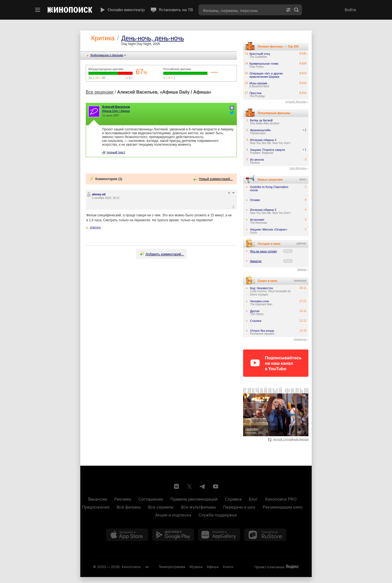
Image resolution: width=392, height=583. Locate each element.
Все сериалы (161, 506)
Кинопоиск (131, 566)
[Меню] (37, 10)
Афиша (213, 566)
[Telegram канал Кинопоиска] (202, 486)
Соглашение (150, 498)
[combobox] (240, 9)
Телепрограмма (172, 566)
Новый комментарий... (216, 179)
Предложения (95, 506)
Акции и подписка (173, 514)
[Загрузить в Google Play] (173, 534)
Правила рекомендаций (194, 498)
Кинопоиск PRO (280, 498)
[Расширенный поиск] (288, 9)
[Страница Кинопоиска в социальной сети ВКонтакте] (176, 486)
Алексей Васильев (116, 106)
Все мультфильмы (198, 506)
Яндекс (292, 566)
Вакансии (97, 498)
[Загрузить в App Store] (127, 534)
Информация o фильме (106, 55)
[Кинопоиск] (70, 10)
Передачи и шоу (239, 506)
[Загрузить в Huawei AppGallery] (219, 534)
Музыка (195, 566)
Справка (233, 498)
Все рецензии (100, 92)
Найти (296, 10)
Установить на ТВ (171, 10)
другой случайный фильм (288, 439)
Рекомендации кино (283, 506)
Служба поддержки (217, 514)
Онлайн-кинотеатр (122, 10)
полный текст (113, 152)
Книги (228, 566)
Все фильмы (129, 506)
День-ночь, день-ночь (152, 38)
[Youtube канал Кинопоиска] (215, 486)
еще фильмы (298, 168)
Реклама (122, 498)
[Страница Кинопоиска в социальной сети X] (189, 486)
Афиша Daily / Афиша (116, 110)
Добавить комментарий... (165, 254)
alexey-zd (99, 194)
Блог (253, 498)
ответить (95, 227)
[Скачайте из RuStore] (265, 534)
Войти (350, 9)
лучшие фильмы (295, 101)
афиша (301, 269)
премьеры (299, 339)
